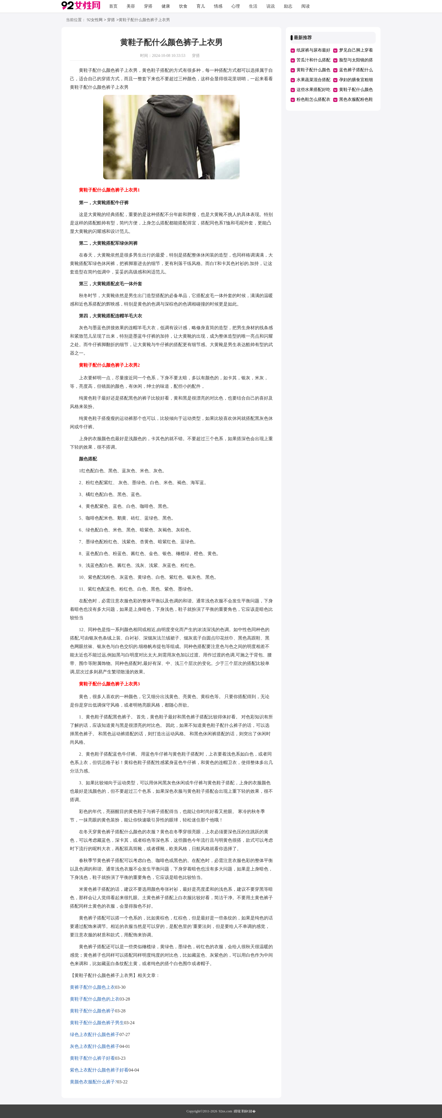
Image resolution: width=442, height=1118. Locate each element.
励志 (288, 6)
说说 (270, 6)
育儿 (200, 6)
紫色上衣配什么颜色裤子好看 (99, 1070)
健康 (166, 6)
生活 (253, 6)
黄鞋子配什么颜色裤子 (92, 1010)
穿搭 (148, 6)
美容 (131, 6)
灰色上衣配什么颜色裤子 (95, 1046)
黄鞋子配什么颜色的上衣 (95, 999)
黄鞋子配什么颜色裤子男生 (97, 1022)
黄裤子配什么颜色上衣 (92, 987)
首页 (113, 6)
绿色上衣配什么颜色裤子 (95, 1034)
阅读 (305, 6)
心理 (235, 6)
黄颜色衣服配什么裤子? (93, 1081)
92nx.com (225, 1111)
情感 (218, 6)
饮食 (183, 6)
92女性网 (95, 20)
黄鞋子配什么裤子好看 (92, 1058)
